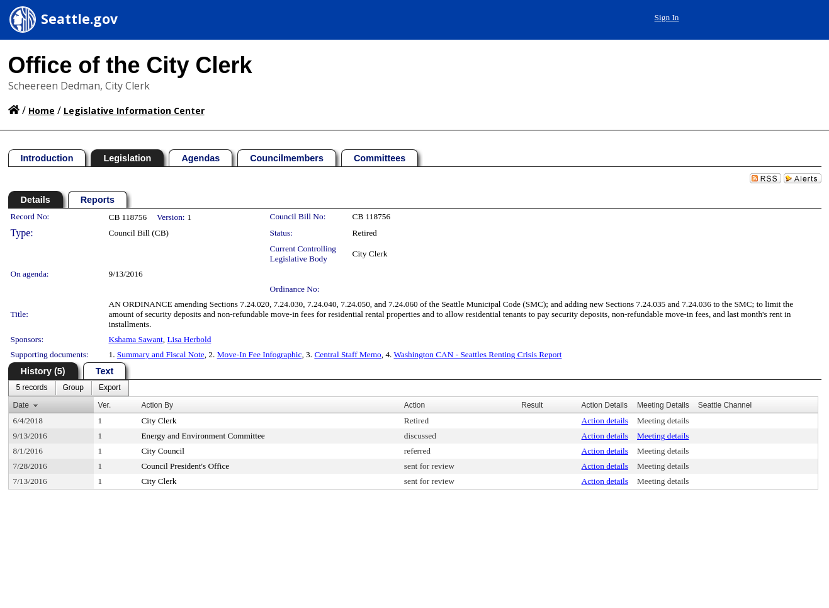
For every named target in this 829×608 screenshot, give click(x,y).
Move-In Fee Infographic (259, 354)
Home (41, 111)
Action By (157, 405)
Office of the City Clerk (130, 65)
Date (21, 405)
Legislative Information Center (134, 111)
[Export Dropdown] (109, 388)
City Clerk (370, 253)
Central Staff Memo (347, 354)
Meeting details (663, 420)
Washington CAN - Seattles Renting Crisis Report (478, 354)
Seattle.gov (79, 19)
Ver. (104, 405)
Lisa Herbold (189, 339)
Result (532, 405)
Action (414, 405)
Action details (605, 420)
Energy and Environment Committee (202, 435)
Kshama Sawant (136, 339)
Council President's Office (185, 466)
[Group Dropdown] (73, 388)
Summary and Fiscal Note (161, 354)
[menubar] (68, 388)
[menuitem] (32, 388)
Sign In (667, 17)
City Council (162, 451)
